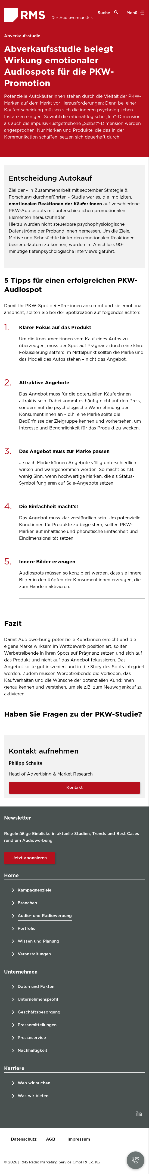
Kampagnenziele (34, 890)
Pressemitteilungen (37, 1025)
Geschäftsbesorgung (39, 1012)
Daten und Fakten (36, 987)
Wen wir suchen (34, 1083)
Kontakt (74, 788)
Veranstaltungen (34, 954)
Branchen (27, 903)
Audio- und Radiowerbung (45, 916)
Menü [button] (134, 13)
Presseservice (32, 1038)
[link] (139, 1114)
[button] (135, 1160)
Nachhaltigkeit (32, 1051)
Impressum (78, 1139)
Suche (108, 12)
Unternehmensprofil (38, 999)
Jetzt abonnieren (30, 858)
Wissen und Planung (38, 941)
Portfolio (27, 929)
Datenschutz (23, 1139)
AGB (50, 1139)
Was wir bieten (33, 1096)
